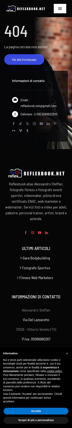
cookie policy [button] (54, 371)
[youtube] (41, 123)
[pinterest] (55, 123)
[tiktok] (20, 123)
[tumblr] (27, 130)
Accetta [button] (36, 411)
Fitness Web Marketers (36, 277)
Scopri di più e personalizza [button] (36, 420)
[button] (67, 353)
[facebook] (13, 123)
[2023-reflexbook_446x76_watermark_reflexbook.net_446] (25, 7)
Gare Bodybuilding (36, 258)
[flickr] (13, 130)
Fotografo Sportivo (36, 267)
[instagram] (34, 123)
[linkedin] (48, 123)
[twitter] (27, 123)
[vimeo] (20, 130)
